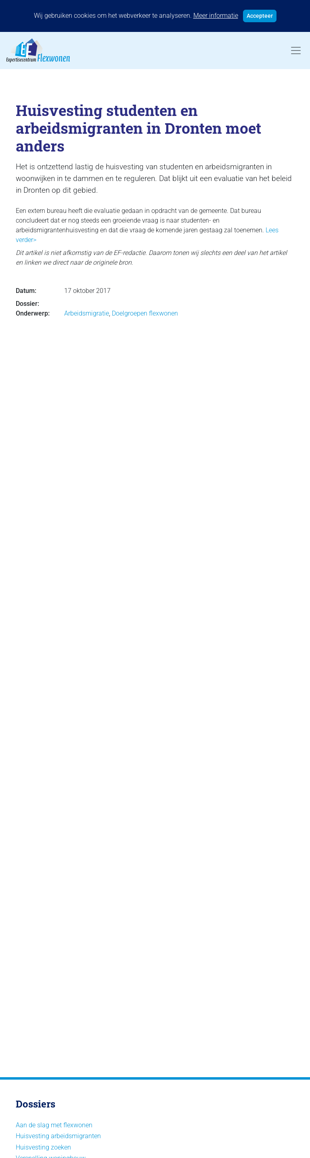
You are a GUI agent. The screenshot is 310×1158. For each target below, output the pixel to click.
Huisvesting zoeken (43, 1147)
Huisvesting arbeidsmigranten (58, 1136)
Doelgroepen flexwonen (145, 313)
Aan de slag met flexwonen (54, 1125)
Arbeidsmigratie (86, 313)
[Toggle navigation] (296, 50)
